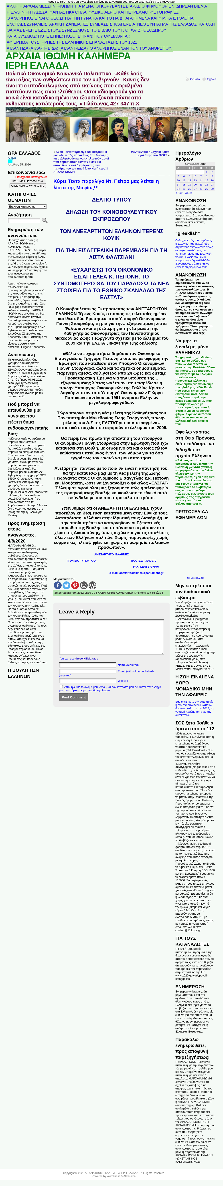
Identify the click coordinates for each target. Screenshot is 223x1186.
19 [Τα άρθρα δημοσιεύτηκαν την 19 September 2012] (189, 184)
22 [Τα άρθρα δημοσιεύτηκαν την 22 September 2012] (206, 184)
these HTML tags (86, 665)
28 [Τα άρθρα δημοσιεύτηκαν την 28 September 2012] (200, 189)
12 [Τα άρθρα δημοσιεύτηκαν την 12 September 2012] (189, 180)
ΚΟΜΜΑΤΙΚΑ (124, 592)
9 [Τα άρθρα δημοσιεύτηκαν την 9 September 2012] (212, 176)
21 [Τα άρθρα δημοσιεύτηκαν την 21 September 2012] (200, 184)
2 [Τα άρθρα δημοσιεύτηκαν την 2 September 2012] (212, 172)
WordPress (113, 1176)
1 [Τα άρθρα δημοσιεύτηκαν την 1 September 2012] (206, 172)
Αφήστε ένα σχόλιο (148, 592)
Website (123, 687)
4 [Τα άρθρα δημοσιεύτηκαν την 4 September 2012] (183, 176)
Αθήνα (12, 157)
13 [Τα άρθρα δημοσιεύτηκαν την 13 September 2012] (195, 180)
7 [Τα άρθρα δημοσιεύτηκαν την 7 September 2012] (201, 176)
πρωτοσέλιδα (195, 577)
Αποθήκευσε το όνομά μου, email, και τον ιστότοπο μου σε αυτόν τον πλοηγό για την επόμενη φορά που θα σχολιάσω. (110, 695)
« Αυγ (178, 192)
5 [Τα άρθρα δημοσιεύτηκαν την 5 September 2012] (189, 176)
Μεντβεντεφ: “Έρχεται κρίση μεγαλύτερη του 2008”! (150, 153)
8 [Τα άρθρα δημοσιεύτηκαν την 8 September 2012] (206, 176)
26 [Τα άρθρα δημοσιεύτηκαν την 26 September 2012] (189, 189)
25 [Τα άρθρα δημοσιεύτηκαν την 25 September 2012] (183, 189)
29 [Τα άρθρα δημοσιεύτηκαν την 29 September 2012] (206, 189)
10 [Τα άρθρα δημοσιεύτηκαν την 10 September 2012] (178, 180)
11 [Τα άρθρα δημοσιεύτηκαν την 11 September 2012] (183, 180)
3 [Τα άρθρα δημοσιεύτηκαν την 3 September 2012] (178, 176)
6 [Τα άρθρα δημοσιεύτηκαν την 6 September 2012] (195, 176)
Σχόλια (211, 79)
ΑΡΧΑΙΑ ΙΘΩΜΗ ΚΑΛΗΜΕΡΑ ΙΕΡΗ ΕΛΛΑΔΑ (68, 61)
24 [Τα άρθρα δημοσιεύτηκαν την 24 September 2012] (178, 189)
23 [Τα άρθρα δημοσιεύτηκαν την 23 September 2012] (212, 184)
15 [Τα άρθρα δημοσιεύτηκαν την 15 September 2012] (206, 180)
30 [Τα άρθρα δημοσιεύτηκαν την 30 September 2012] (212, 189)
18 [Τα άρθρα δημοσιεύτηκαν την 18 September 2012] (183, 184)
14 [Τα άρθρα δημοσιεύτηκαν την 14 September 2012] (200, 180)
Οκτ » (188, 192)
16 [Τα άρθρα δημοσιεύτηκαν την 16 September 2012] (212, 180)
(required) (128, 671)
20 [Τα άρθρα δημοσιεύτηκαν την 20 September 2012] (195, 184)
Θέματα (195, 79)
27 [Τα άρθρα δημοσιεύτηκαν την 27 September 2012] (195, 189)
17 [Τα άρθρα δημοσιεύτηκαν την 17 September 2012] (178, 184)
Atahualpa (129, 1176)
